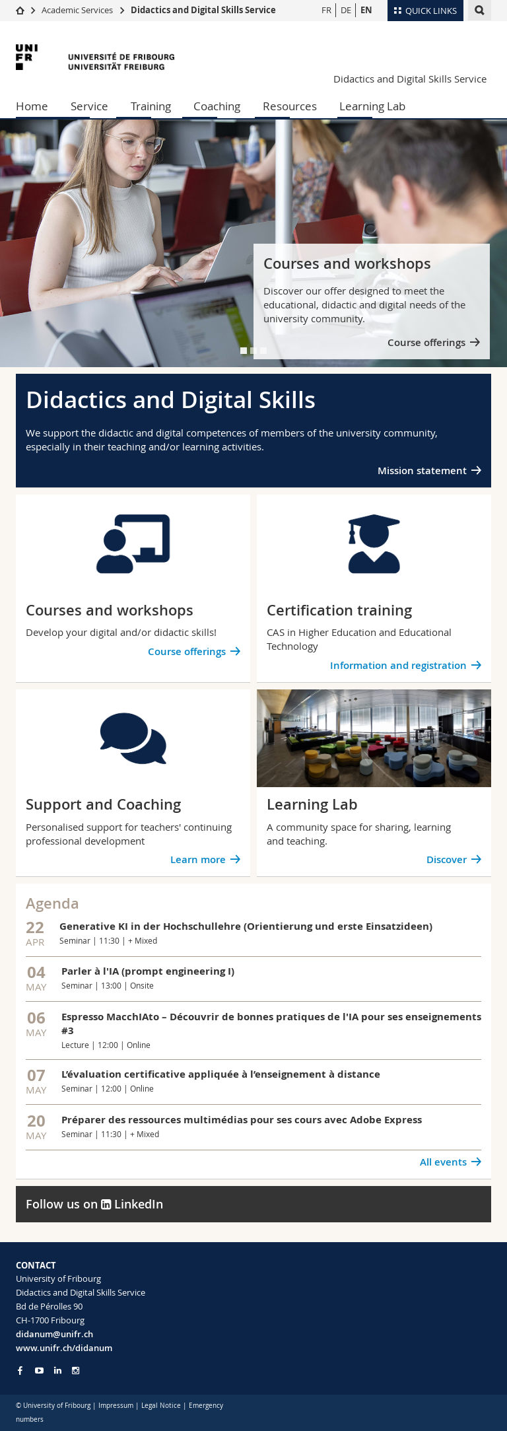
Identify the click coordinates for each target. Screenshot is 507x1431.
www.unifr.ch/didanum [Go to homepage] (64, 1348)
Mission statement (422, 470)
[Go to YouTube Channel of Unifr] (39, 1370)
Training (151, 106)
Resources (290, 106)
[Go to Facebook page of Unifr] (20, 1370)
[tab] (243, 350)
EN (366, 10)
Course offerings (426, 342)
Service (89, 106)
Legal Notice (161, 1405)
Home (32, 106)
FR (326, 10)
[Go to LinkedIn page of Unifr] (57, 1370)
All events (443, 1162)
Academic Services (77, 10)
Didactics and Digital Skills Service (203, 10)
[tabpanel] (253, 243)
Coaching (216, 106)
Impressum (115, 1405)
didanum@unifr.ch (54, 1334)
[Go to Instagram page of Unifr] (75, 1370)
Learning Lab (372, 106)
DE (346, 10)
